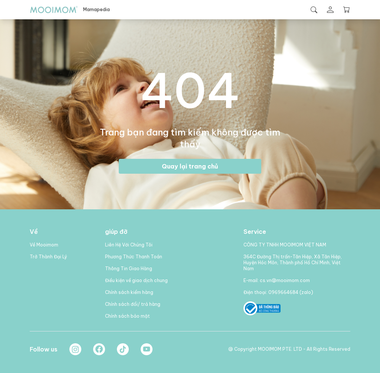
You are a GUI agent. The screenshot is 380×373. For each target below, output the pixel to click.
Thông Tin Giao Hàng (128, 268)
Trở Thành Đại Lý (48, 256)
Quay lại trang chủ (190, 166)
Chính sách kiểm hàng (129, 292)
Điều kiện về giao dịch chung (136, 280)
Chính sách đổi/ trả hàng (132, 304)
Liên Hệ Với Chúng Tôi (129, 245)
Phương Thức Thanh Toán (133, 256)
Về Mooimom (44, 245)
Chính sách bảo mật (127, 316)
